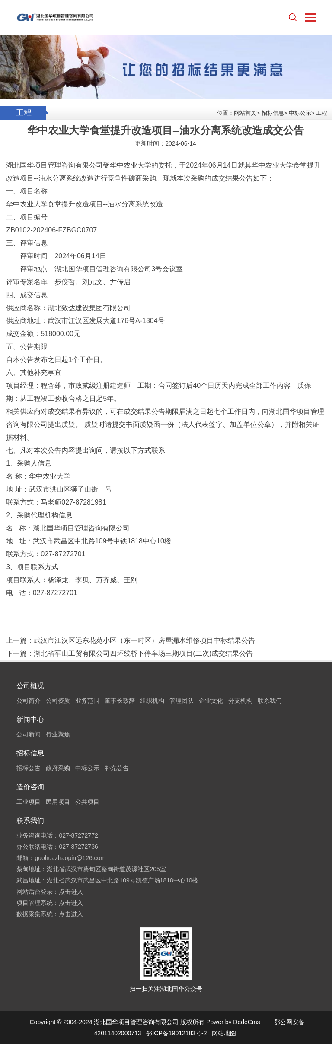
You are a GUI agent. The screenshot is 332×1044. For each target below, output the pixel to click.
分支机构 (240, 700)
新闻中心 (30, 719)
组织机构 (152, 700)
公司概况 (30, 685)
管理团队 (181, 700)
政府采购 (58, 768)
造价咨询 (30, 786)
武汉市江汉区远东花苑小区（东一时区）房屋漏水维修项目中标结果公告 (144, 640)
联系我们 (270, 700)
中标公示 (300, 113)
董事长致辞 (120, 700)
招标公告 (28, 768)
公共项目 (87, 801)
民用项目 (58, 801)
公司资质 (58, 700)
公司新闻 (28, 734)
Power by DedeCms (233, 1022)
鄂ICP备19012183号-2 (176, 1033)
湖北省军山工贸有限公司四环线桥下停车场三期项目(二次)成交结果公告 (143, 653)
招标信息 (273, 113)
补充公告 (117, 768)
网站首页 (245, 113)
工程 (321, 113)
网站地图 (224, 1033)
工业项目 (28, 801)
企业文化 (211, 700)
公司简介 (28, 700)
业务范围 (87, 700)
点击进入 (71, 891)
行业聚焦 (58, 734)
